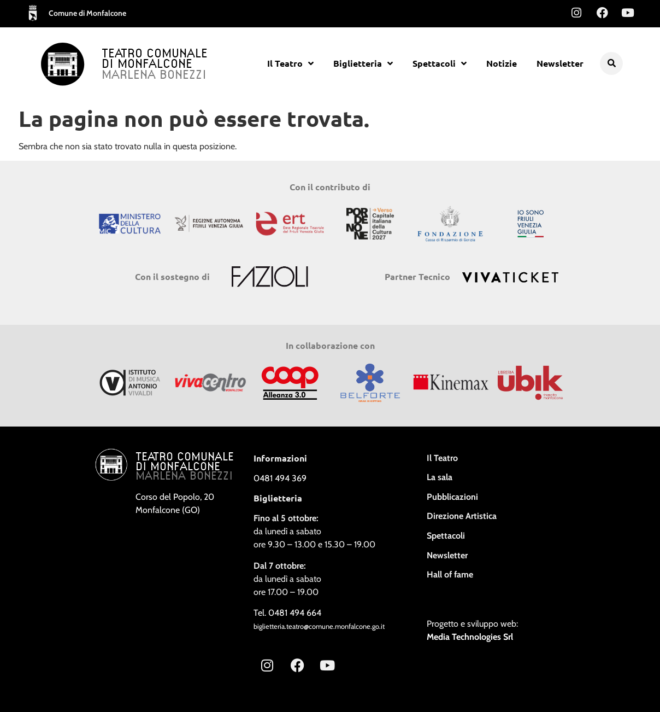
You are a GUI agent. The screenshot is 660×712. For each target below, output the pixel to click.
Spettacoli (439, 63)
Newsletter (560, 63)
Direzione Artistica (462, 516)
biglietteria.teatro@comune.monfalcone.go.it (319, 626)
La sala (439, 477)
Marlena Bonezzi (154, 75)
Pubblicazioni (452, 497)
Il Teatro (290, 63)
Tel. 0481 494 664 (287, 613)
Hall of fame (450, 574)
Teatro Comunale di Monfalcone (155, 59)
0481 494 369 (280, 478)
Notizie (501, 63)
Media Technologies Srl (470, 637)
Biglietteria (363, 63)
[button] (611, 63)
